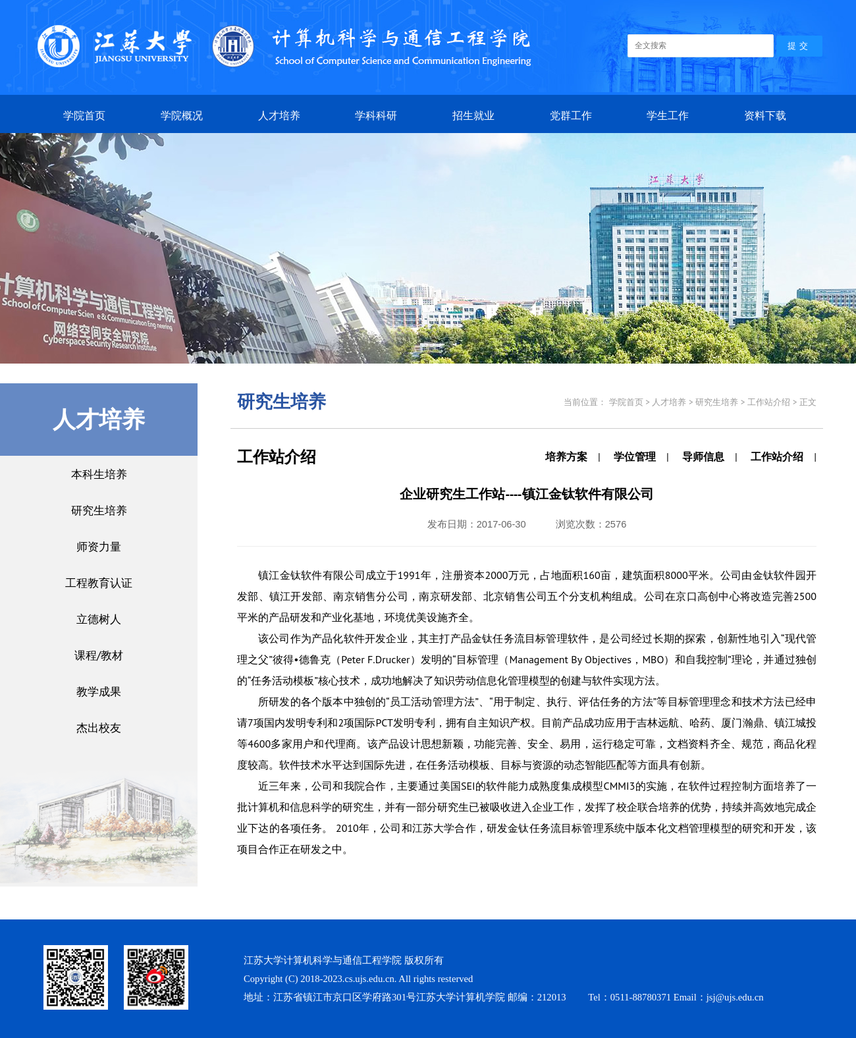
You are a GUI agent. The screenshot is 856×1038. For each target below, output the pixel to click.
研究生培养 (99, 510)
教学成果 (98, 691)
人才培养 (279, 115)
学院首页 (84, 115)
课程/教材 (98, 655)
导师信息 (703, 456)
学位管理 (635, 456)
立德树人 (98, 618)
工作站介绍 (777, 456)
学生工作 (668, 115)
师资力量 (98, 546)
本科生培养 (99, 473)
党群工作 (571, 115)
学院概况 (182, 115)
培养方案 (566, 456)
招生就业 (473, 115)
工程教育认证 (98, 582)
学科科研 (376, 115)
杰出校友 (98, 727)
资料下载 (765, 115)
